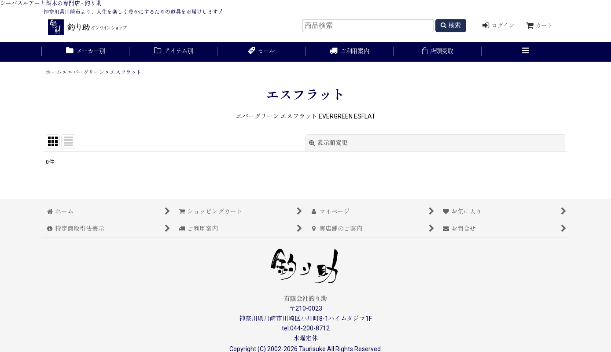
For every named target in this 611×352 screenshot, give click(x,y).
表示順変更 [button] (328, 142)
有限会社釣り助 (305, 298)
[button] (526, 52)
